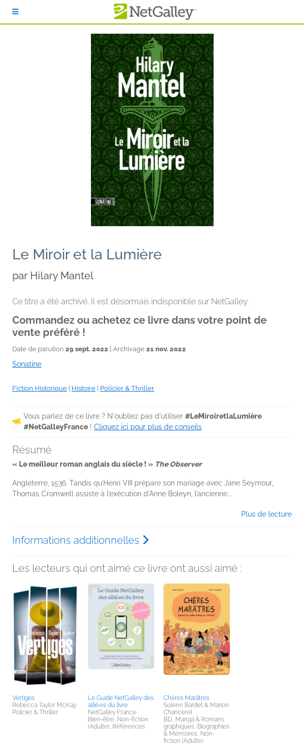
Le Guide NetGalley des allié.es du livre (121, 701)
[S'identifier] (15, 11)
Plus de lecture (266, 514)
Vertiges (23, 697)
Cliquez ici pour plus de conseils (148, 427)
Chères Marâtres (186, 697)
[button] (45, 637)
